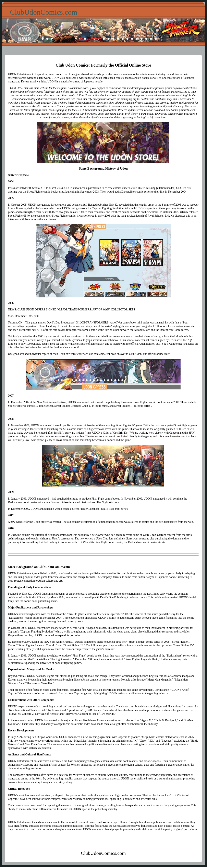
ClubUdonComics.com (43, 12)
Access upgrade (41, 102)
